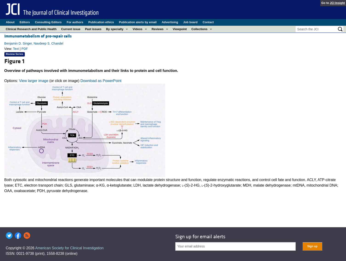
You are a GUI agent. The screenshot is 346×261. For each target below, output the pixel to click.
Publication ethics (101, 22)
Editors (25, 22)
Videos (137, 29)
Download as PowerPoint (101, 81)
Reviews (158, 29)
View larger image (33, 81)
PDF (24, 49)
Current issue (70, 29)
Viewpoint (180, 29)
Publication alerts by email (138, 22)
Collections (199, 29)
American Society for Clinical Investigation (69, 248)
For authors (75, 22)
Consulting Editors (48, 22)
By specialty (114, 29)
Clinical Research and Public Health (31, 29)
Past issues (93, 29)
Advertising (170, 22)
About (10, 22)
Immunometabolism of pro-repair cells (38, 36)
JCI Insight (337, 3)
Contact (208, 22)
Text (16, 49)
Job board (190, 22)
